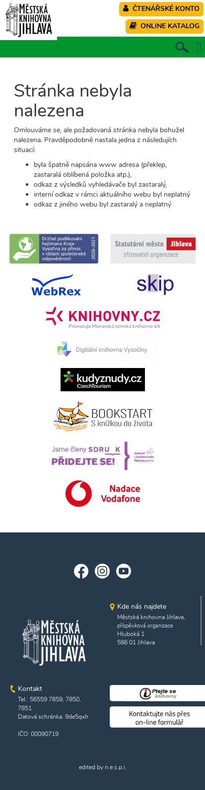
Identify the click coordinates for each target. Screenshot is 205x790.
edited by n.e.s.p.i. (103, 767)
